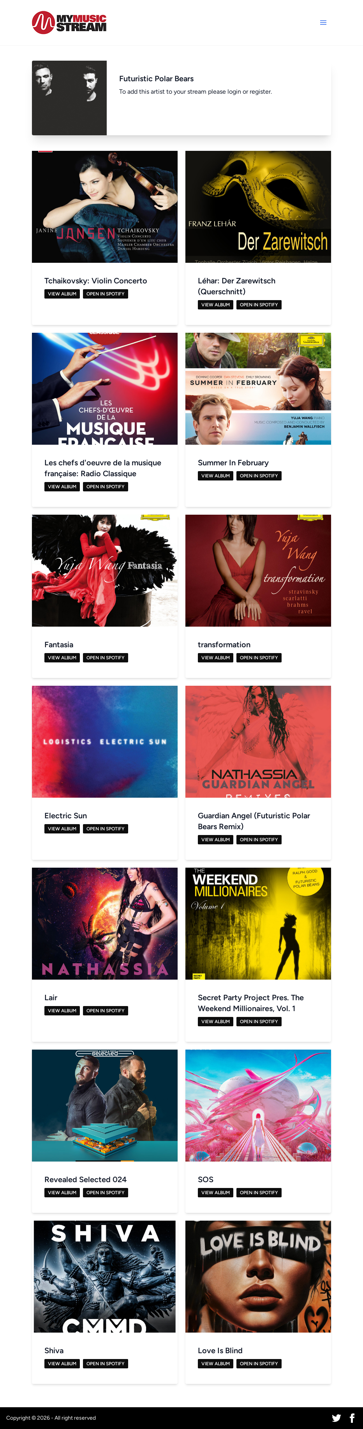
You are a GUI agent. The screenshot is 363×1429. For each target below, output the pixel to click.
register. (261, 91)
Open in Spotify (105, 294)
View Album (62, 294)
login (234, 91)
